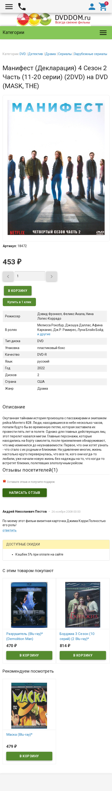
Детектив (35, 54)
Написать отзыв (24, 493)
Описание (14, 407)
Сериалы (65, 54)
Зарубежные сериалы (90, 54)
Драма (50, 54)
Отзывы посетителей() (30, 470)
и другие (43, 334)
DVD (23, 54)
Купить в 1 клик (19, 302)
